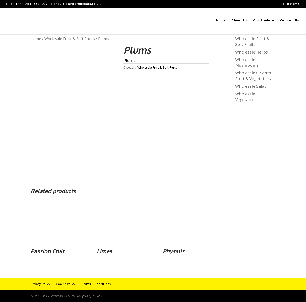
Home (221, 20)
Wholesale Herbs (251, 52)
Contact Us (289, 20)
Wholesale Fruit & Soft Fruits (69, 38)
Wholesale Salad (251, 86)
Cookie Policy (65, 284)
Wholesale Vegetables (245, 96)
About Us (239, 20)
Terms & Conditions (96, 284)
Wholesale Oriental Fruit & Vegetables (253, 75)
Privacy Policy (40, 284)
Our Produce (263, 20)
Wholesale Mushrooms (246, 62)
